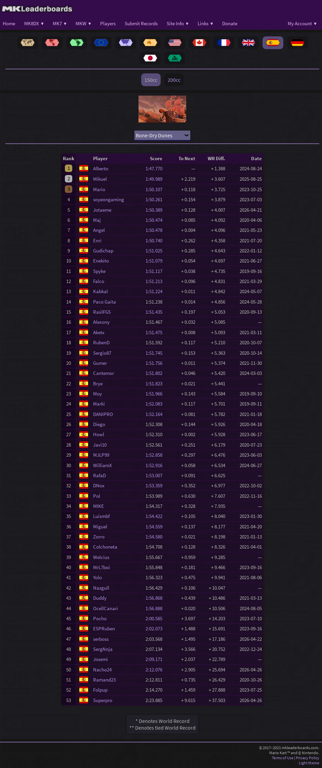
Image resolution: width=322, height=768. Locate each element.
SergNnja (103, 649)
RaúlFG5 (102, 312)
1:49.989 (156, 179)
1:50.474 (156, 220)
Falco (98, 281)
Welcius (101, 557)
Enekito (101, 260)
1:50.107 (156, 189)
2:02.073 (156, 628)
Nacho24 (102, 669)
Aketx (99, 332)
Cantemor (103, 373)
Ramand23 (104, 679)
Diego (99, 424)
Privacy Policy (307, 757)
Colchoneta (105, 547)
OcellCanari (105, 608)
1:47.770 (156, 168)
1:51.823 (156, 383)
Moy (97, 393)
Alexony (101, 322)
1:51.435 (156, 312)
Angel (99, 230)
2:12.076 (156, 669)
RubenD (101, 342)
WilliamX (102, 465)
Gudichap (103, 250)
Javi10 (100, 445)
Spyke (99, 271)
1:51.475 (156, 332)
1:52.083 (156, 403)
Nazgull (101, 588)
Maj (97, 220)
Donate (229, 23)
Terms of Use (282, 757)
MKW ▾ (83, 23)
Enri (97, 240)
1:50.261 (156, 199)
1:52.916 (156, 465)
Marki (99, 403)
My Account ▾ (302, 23)
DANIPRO (103, 414)
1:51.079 (156, 260)
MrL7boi (101, 567)
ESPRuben (104, 628)
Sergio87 (102, 353)
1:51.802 (156, 373)
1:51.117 (156, 271)
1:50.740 (156, 240)
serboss (101, 639)
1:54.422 (156, 516)
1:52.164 (156, 414)
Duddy (100, 598)
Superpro (102, 700)
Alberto (100, 168)
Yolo (97, 577)
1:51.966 (156, 393)
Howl (98, 434)
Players (108, 23)
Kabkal (100, 291)
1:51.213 (156, 281)
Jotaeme (102, 210)
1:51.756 (156, 363)
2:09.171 (156, 659)
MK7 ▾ (60, 23)
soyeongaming (108, 199)
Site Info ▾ (178, 23)
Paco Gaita (104, 302)
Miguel (100, 526)
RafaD (99, 475)
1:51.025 (156, 250)
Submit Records (141, 23)
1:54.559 (156, 526)
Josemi (100, 659)
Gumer (100, 363)
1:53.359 (156, 485)
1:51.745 (156, 353)
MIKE (98, 506)
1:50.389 (156, 210)
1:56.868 (156, 598)
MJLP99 (101, 455)
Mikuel (100, 179)
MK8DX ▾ (34, 23)
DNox (99, 485)
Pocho (100, 618)
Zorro (99, 536)
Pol (96, 496)
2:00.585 (156, 618)
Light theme (309, 762)
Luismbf (101, 516)
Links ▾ (205, 23)
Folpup (100, 690)
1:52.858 (156, 455)
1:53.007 (156, 475)
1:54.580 (156, 536)
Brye (98, 383)
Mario (99, 189)
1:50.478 (156, 230)
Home (9, 23)
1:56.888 (156, 608)
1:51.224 (156, 291)
